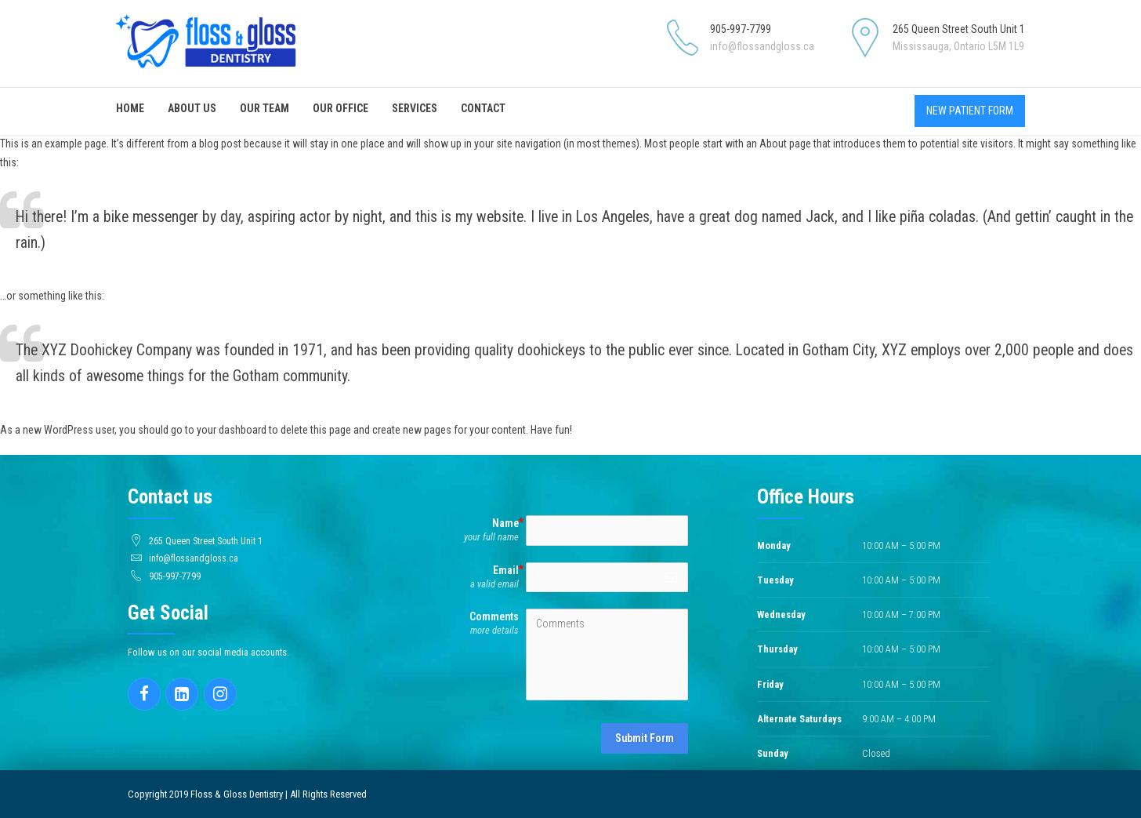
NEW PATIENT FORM (969, 110)
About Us (192, 108)
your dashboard (231, 430)
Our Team (264, 108)
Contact (483, 108)
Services (414, 108)
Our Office (340, 108)
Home (130, 108)
